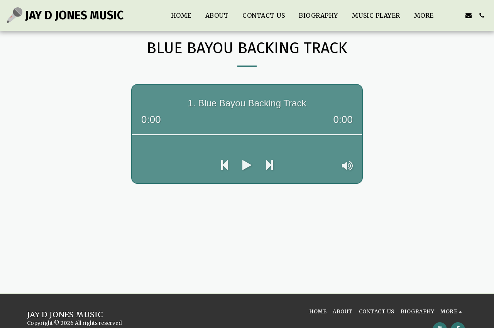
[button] (455, 15)
